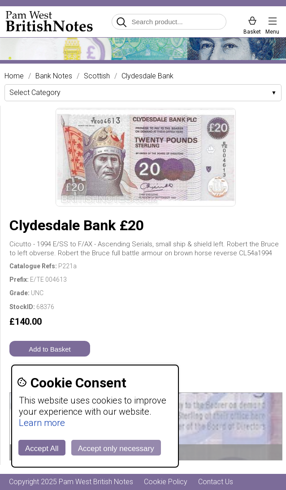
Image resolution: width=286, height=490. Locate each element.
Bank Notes (53, 76)
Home (14, 76)
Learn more (42, 422)
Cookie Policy (165, 481)
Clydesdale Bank (147, 76)
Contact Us (215, 481)
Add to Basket (49, 349)
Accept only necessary (116, 448)
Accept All (42, 448)
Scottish (97, 76)
